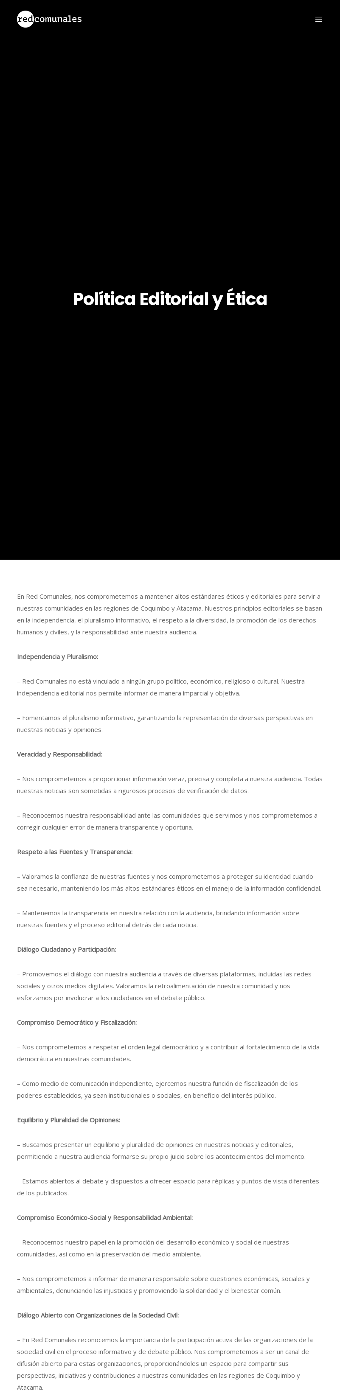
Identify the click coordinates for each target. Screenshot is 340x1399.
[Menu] (315, 19)
